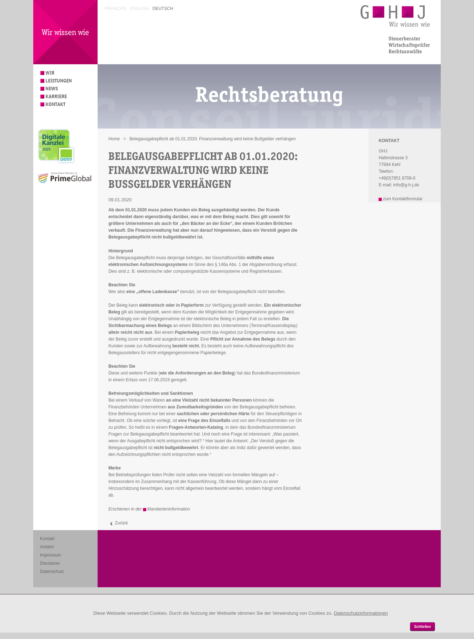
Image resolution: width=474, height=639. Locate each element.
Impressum (50, 555)
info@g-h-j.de (406, 184)
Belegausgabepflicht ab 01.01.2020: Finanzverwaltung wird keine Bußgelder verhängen (212, 138)
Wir (49, 73)
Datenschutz (52, 571)
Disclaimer (50, 563)
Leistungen (58, 80)
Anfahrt (47, 546)
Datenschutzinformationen (361, 613)
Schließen (422, 627)
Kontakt (55, 104)
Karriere (56, 96)
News (51, 88)
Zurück (121, 522)
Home (114, 138)
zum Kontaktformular (403, 198)
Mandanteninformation (168, 509)
